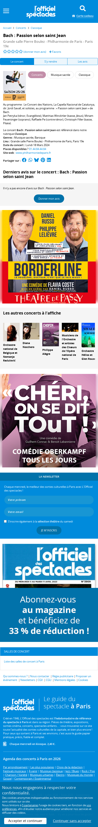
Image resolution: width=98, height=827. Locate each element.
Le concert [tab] (17, 61)
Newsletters (27, 680)
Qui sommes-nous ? (15, 676)
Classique (21, 134)
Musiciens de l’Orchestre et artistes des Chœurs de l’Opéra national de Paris (70, 347)
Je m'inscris (49, 530)
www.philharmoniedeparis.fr (33, 153)
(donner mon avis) (34, 52)
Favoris (55, 52)
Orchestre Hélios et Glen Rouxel (89, 355)
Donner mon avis (49, 198)
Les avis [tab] (82, 61)
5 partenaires (30, 805)
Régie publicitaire (62, 676)
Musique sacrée (23, 137)
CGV (40, 680)
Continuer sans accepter (72, 820)
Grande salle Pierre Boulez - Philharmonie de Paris (41, 141)
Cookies (83, 680)
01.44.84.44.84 (37, 149)
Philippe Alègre (47, 352)
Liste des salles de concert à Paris (24, 661)
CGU (48, 680)
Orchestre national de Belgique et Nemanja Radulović (10, 352)
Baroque (40, 137)
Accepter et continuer (25, 820)
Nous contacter (39, 676)
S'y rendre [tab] (50, 61)
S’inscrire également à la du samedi (40, 521)
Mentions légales (64, 680)
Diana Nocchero (28, 345)
